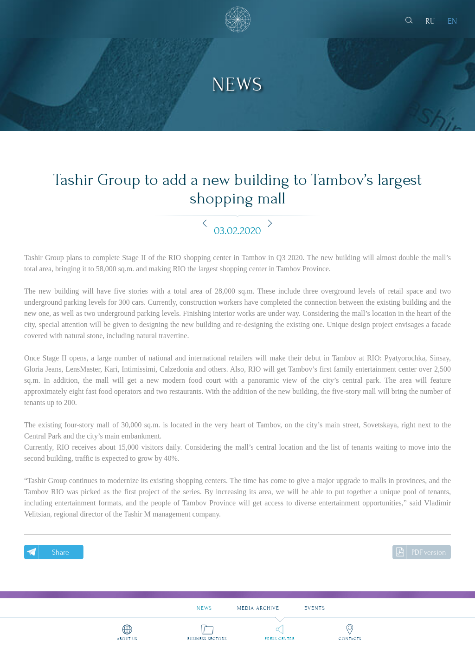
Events (315, 604)
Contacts (350, 638)
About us (127, 638)
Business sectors (207, 638)
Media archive (258, 604)
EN (452, 21)
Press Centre (280, 638)
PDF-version (428, 552)
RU (430, 21)
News (204, 604)
